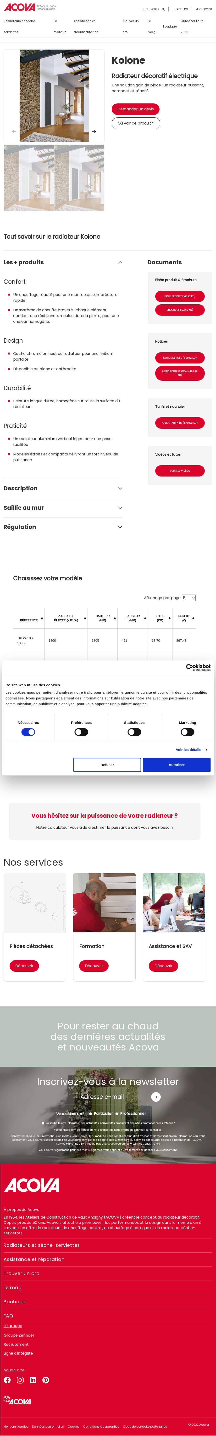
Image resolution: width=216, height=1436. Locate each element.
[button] (94, 131)
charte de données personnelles (141, 1130)
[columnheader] (29, 618)
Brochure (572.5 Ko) (180, 310)
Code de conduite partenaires (145, 1427)
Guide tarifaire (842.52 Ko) (180, 423)
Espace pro (180, 9)
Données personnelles (48, 1427)
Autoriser (177, 765)
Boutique (170, 27)
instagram (20, 1379)
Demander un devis (135, 109)
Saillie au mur (24, 508)
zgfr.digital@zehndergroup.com (121, 1140)
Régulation (20, 527)
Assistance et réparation (36, 1259)
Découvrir (24, 966)
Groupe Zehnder (19, 1335)
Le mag (151, 26)
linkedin (33, 1379)
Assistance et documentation (86, 26)
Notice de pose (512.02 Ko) (180, 358)
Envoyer (156, 1097)
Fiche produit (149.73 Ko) (179, 296)
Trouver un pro (130, 26)
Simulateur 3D (17, 1400)
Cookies (73, 1427)
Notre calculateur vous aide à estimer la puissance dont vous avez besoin (104, 827)
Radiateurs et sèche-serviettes (20, 26)
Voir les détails (188, 750)
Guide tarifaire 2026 (192, 26)
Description (21, 488)
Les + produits (24, 262)
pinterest (46, 1379)
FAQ (9, 1316)
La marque (60, 26)
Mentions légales (16, 1427)
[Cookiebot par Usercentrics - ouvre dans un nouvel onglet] (189, 667)
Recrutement (16, 1344)
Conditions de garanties (101, 1427)
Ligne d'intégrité (18, 1353)
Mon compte (204, 9)
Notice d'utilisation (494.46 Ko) (180, 373)
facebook (7, 1379)
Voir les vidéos (180, 471)
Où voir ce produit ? (136, 123)
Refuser (107, 765)
